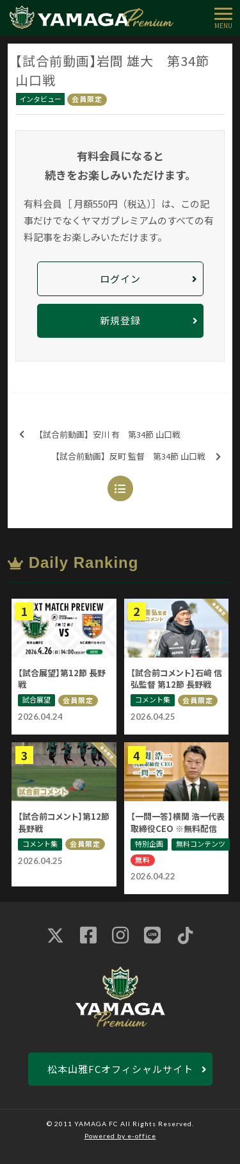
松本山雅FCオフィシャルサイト (120, 1069)
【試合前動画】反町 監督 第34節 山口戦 (136, 456)
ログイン (120, 278)
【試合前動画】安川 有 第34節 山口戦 (99, 435)
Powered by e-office (120, 1136)
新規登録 (120, 320)
